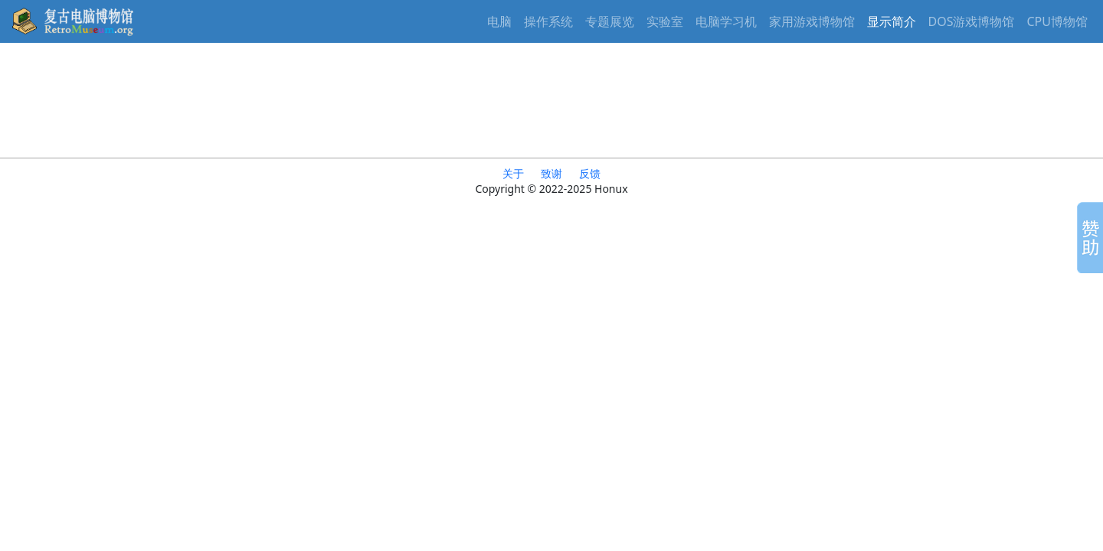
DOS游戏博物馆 (971, 21)
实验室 (664, 21)
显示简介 (891, 21)
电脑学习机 (726, 21)
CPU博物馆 (1057, 21)
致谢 (551, 173)
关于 (513, 173)
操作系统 (548, 21)
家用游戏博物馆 (812, 21)
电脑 (499, 21)
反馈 (590, 173)
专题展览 (609, 21)
